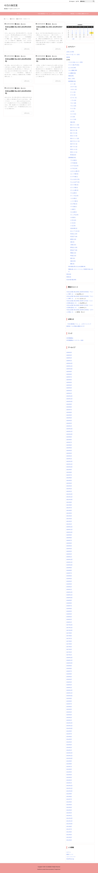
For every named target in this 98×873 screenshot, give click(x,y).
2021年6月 (69, 510)
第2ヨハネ (73, 149)
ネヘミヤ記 (74, 195)
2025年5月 (69, 382)
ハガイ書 (73, 198)
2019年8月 (69, 570)
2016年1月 (69, 687)
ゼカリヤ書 (74, 184)
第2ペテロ (73, 146)
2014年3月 (69, 744)
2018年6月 (69, 608)
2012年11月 (69, 788)
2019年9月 (69, 567)
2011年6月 (69, 832)
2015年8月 (69, 701)
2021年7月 (69, 507)
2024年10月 (69, 401)
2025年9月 (69, 371)
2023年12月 (69, 428)
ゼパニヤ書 (74, 187)
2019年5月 (69, 578)
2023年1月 (69, 458)
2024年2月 (69, 423)
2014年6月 (69, 736)
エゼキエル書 (74, 171)
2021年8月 (69, 505)
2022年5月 (69, 480)
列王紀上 (73, 233)
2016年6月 (69, 674)
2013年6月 (69, 769)
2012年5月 (69, 804)
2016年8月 (69, 668)
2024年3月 (69, 420)
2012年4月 (69, 807)
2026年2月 (69, 358)
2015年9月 (69, 698)
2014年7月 (69, 733)
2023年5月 (69, 447)
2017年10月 (69, 630)
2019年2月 (69, 586)
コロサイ (73, 89)
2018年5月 (69, 611)
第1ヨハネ (73, 135)
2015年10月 (69, 695)
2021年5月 (69, 513)
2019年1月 (69, 589)
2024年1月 (69, 426)
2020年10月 (69, 532)
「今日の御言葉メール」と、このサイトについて (78, 324)
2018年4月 (69, 614)
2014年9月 (69, 731)
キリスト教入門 (73, 65)
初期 (71, 75)
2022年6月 (69, 477)
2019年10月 (69, 565)
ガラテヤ (73, 86)
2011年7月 (69, 829)
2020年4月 (69, 548)
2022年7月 (69, 475)
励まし (71, 78)
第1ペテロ (23, 24)
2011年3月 (69, 840)
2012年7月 (69, 799)
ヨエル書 (73, 212)
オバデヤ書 (74, 176)
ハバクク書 (74, 201)
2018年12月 (69, 592)
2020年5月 (69, 546)
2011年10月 (69, 823)
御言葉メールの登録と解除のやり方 (75, 326)
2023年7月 (69, 442)
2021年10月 (69, 499)
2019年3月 (69, 584)
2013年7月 (69, 766)
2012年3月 (69, 810)
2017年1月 (69, 654)
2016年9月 (69, 665)
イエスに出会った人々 (75, 62)
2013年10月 (69, 758)
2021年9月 (69, 502)
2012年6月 (69, 802)
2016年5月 (69, 676)
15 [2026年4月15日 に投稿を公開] (80, 32)
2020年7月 (69, 540)
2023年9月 (69, 437)
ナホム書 (73, 193)
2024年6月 (69, 412)
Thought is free (57, 869)
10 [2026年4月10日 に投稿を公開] (87, 30)
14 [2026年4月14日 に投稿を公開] (76, 32)
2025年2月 (69, 390)
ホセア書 (73, 203)
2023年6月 (69, 445)
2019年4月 (69, 581)
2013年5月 (69, 772)
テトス (72, 92)
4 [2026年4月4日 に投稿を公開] (91, 28)
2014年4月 (69, 742)
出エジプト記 (74, 231)
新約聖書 (20, 18)
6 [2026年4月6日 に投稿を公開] (72, 30)
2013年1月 (69, 783)
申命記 (73, 255)
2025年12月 (69, 363)
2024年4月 (69, 417)
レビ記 (72, 225)
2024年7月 (69, 409)
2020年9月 (69, 535)
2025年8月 (69, 374)
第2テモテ (73, 144)
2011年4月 (69, 837)
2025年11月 (69, 366)
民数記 (73, 253)
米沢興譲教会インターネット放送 (74, 340)
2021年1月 (69, 524)
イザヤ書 (73, 163)
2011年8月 (69, 826)
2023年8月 (69, 439)
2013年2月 (69, 780)
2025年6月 (69, 379)
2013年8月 (69, 763)
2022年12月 (69, 461)
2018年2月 (69, 619)
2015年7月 (69, 704)
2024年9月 (69, 404)
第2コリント (74, 138)
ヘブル (73, 100)
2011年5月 (69, 834)
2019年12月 (69, 559)
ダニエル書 (74, 190)
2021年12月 (69, 494)
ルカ (72, 116)
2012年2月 (69, 812)
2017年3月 (69, 649)
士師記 (73, 244)
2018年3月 (69, 616)
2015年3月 (69, 714)
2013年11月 (69, 755)
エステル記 (74, 165)
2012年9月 (69, 793)
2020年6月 (69, 543)
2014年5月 (69, 739)
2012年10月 (69, 791)
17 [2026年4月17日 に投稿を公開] (87, 32)
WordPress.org (70, 859)
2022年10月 (69, 467)
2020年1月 (69, 556)
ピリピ (72, 95)
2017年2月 (69, 652)
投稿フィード (69, 854)
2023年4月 (69, 450)
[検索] (93, 1)
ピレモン (73, 97)
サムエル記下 (74, 182)
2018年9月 (69, 600)
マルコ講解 (72, 70)
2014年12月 (69, 723)
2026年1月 (69, 360)
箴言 (72, 258)
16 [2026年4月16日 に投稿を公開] (83, 32)
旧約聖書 (72, 157)
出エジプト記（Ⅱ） (73, 54)
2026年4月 (69, 352)
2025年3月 (69, 388)
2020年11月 (69, 529)
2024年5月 (69, 415)
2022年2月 (69, 488)
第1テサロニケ (74, 127)
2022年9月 (69, 469)
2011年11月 (69, 821)
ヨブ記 (73, 220)
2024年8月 (69, 407)
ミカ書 (72, 209)
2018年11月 (69, 595)
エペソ (72, 84)
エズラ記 (73, 168)
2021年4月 (69, 516)
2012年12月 (69, 785)
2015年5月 (69, 709)
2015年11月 (69, 693)
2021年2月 (69, 521)
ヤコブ (72, 108)
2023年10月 (69, 434)
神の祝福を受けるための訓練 (76, 266)
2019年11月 (69, 562)
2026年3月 (69, 355)
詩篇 (73, 261)
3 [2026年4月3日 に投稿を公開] (87, 28)
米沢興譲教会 (69, 338)
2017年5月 (69, 644)
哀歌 (72, 242)
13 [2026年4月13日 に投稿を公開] (72, 32)
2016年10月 (69, 663)
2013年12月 (69, 753)
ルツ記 (72, 223)
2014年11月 (69, 725)
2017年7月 (69, 638)
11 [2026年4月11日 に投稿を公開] (91, 30)
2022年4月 (69, 483)
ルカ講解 (72, 73)
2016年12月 (69, 657)
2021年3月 (69, 518)
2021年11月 (69, 496)
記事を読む (27, 49)
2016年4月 (69, 679)
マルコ (73, 105)
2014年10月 (69, 728)
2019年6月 (69, 575)
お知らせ (70, 51)
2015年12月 (69, 690)
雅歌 (72, 263)
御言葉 (13, 18)
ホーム (6, 18)
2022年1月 (69, 491)
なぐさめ (72, 67)
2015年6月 (69, 706)
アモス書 (73, 160)
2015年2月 (69, 717)
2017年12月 (69, 625)
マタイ (73, 103)
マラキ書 (73, 206)
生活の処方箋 (71, 279)
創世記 (73, 239)
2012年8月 (69, 796)
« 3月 (73, 38)
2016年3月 (69, 682)
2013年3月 (69, 777)
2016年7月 (69, 671)
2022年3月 (69, 486)
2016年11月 (69, 660)
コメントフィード (70, 856)
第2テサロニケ (74, 141)
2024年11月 (69, 398)
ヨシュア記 (74, 214)
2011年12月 (69, 818)
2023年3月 (69, 453)
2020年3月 (69, 551)
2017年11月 (69, 627)
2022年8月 (69, 472)
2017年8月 (69, 635)
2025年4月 (69, 385)
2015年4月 (69, 712)
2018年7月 (69, 605)
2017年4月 (69, 646)
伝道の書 (73, 228)
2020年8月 (69, 537)
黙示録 (73, 154)
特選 (68, 277)
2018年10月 (69, 597)
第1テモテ (73, 130)
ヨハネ (73, 114)
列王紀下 (73, 236)
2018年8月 (69, 603)
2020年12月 (69, 526)
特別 (68, 274)
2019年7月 (69, 573)
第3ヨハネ (73, 152)
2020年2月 (69, 554)
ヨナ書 (72, 217)
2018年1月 (69, 622)
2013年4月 (69, 774)
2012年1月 (69, 815)
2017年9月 (69, 633)
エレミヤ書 (74, 174)
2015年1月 (69, 720)
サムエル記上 (74, 179)
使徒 (72, 122)
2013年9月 (69, 761)
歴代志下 (73, 250)
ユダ (72, 111)
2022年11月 (69, 464)
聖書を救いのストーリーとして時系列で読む (80, 270)
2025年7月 (69, 377)
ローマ (73, 119)
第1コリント (74, 124)
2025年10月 (69, 368)
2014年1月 (69, 750)
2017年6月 (69, 641)
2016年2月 (69, 684)
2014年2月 (69, 747)
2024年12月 (69, 396)
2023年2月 (69, 456)
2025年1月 (69, 393)
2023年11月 (69, 431)
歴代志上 (73, 247)
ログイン (68, 852)
